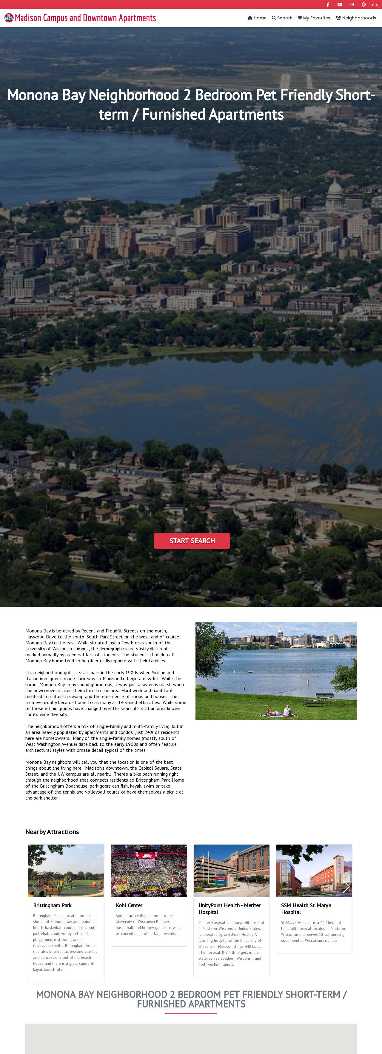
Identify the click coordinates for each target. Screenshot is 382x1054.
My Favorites (314, 18)
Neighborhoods (356, 18)
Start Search (192, 540)
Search (282, 18)
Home (257, 18)
